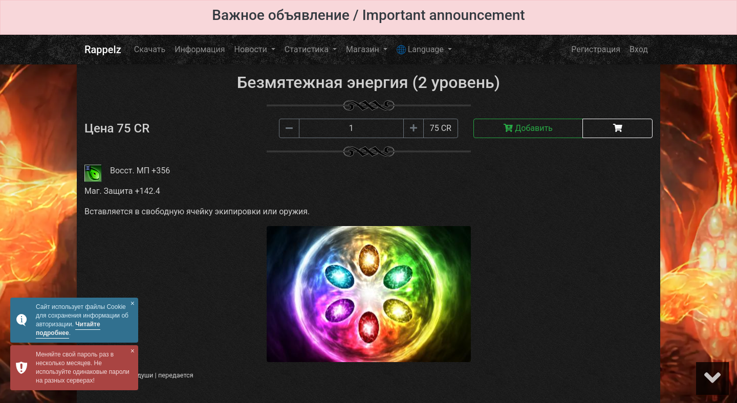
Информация (200, 49)
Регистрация (595, 49)
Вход (639, 49)
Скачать (149, 49)
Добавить (528, 128)
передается (175, 375)
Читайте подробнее (68, 329)
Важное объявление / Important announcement (368, 15)
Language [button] (421, 49)
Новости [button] (251, 49)
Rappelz (102, 49)
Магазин (363, 49)
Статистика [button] (308, 49)
